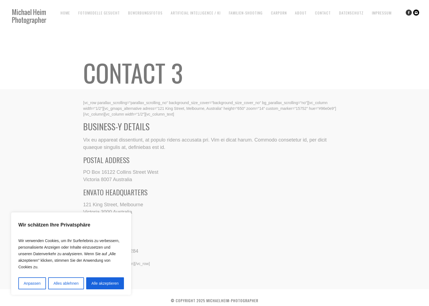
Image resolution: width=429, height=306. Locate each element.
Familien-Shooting (246, 13)
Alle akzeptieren (105, 283)
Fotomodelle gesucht (99, 13)
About (301, 13)
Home (65, 13)
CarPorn (279, 13)
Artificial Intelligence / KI (196, 13)
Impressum (382, 13)
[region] (71, 253)
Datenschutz (351, 13)
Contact (323, 13)
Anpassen (32, 283)
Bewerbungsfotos (145, 13)
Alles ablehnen (66, 283)
